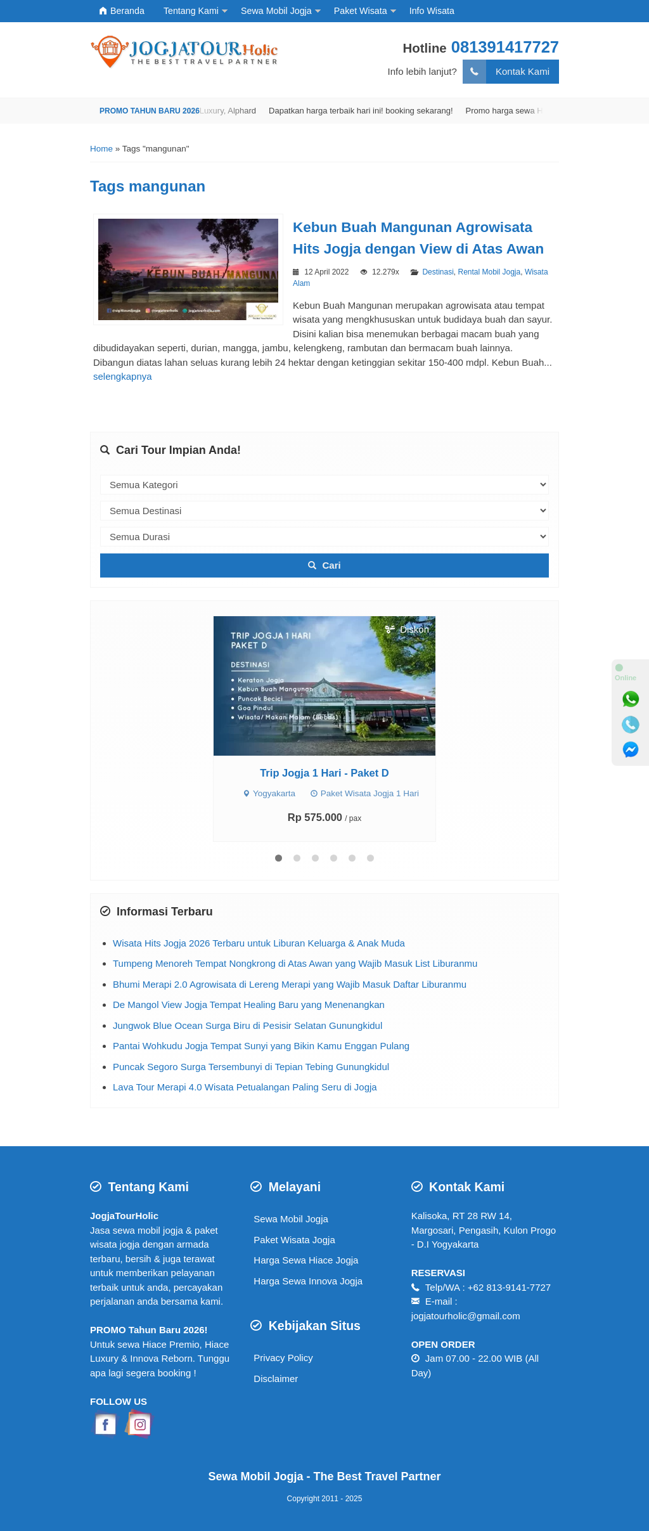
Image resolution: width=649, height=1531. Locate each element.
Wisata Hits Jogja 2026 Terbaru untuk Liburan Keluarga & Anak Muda (259, 943)
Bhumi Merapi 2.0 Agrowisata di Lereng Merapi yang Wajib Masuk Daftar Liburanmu (289, 984)
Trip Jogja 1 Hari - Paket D (324, 772)
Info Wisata (431, 11)
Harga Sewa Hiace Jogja (306, 1260)
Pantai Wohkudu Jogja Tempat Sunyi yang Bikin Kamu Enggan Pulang (261, 1045)
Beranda (122, 11)
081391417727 (505, 47)
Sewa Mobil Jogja (276, 11)
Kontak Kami (506, 72)
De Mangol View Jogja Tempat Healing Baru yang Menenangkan (249, 1004)
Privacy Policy (283, 1357)
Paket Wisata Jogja (294, 1239)
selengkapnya (122, 376)
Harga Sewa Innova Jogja (308, 1281)
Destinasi (437, 272)
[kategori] (324, 484)
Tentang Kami (191, 11)
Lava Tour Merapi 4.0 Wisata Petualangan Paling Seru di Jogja (245, 1087)
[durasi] (324, 536)
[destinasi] (324, 510)
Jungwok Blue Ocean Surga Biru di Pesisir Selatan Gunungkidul (247, 1025)
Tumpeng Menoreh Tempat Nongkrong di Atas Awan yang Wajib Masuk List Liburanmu (295, 963)
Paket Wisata (360, 11)
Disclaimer (276, 1378)
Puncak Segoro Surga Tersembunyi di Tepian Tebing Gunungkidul (251, 1066)
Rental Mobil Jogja (489, 272)
